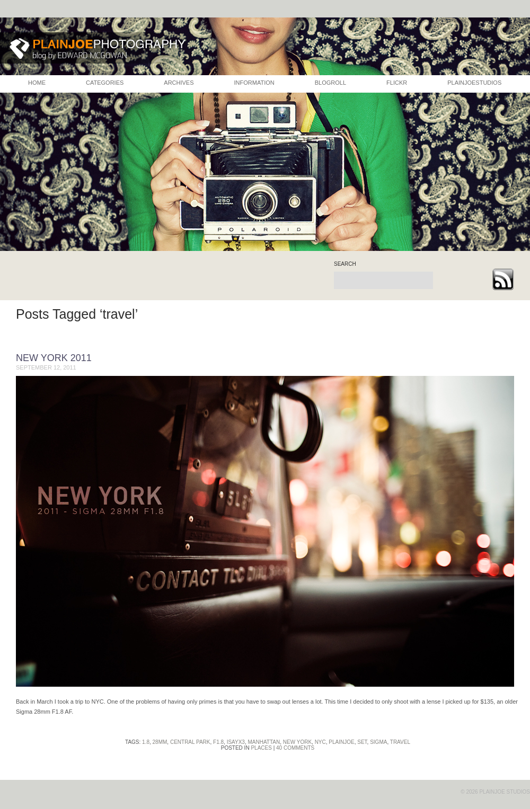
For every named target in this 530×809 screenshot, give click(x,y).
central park (190, 742)
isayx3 (236, 742)
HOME (37, 82)
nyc (320, 742)
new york (297, 742)
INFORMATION (254, 82)
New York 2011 (54, 358)
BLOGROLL (330, 82)
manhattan (264, 742)
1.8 (145, 742)
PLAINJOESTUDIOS (474, 82)
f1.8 (218, 742)
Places (261, 748)
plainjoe (341, 742)
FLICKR (396, 82)
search (345, 264)
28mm (160, 742)
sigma (378, 742)
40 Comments (295, 748)
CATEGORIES (104, 82)
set (362, 742)
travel (400, 742)
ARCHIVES (178, 82)
